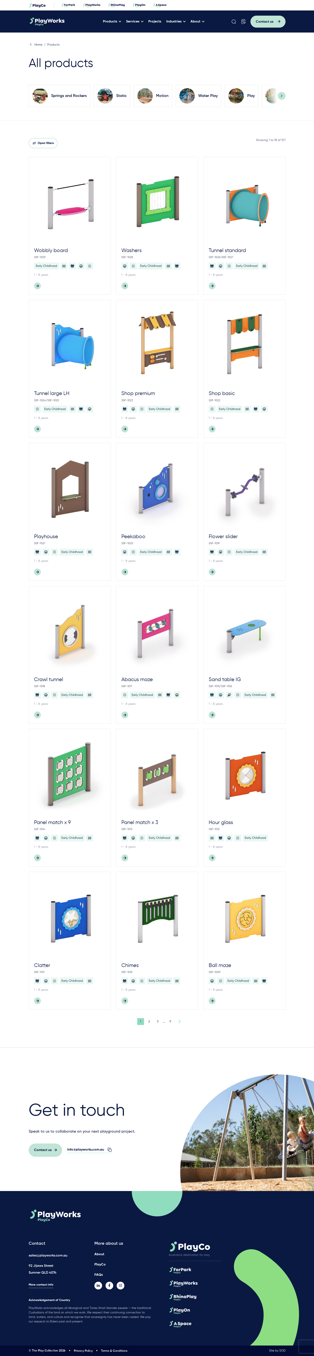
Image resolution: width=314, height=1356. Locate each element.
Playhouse (46, 536)
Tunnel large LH (51, 393)
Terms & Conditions (114, 1350)
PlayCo (100, 1264)
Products (112, 21)
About (197, 21)
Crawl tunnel (48, 679)
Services (134, 21)
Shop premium (138, 393)
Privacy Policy (83, 1350)
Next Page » (179, 1021)
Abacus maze (137, 679)
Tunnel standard (227, 250)
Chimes (130, 965)
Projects (156, 21)
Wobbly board (51, 250)
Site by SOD (277, 1350)
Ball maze (220, 965)
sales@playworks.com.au (48, 1255)
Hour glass (221, 822)
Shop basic (222, 393)
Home (36, 44)
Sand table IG (225, 679)
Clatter (42, 965)
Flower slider (223, 536)
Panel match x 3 (139, 822)
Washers (131, 250)
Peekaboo (133, 536)
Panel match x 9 (52, 822)
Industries (176, 21)
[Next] (282, 96)
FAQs (98, 1274)
